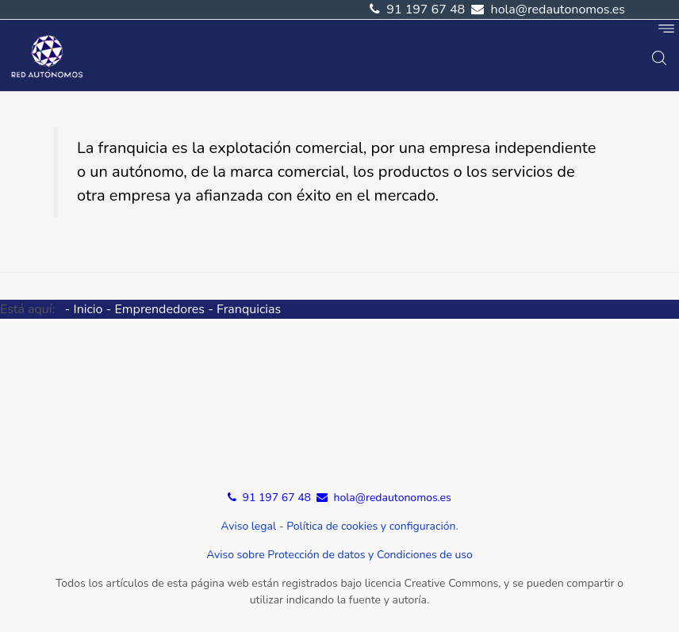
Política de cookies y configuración (370, 526)
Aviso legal (248, 526)
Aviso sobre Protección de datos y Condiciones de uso (339, 554)
